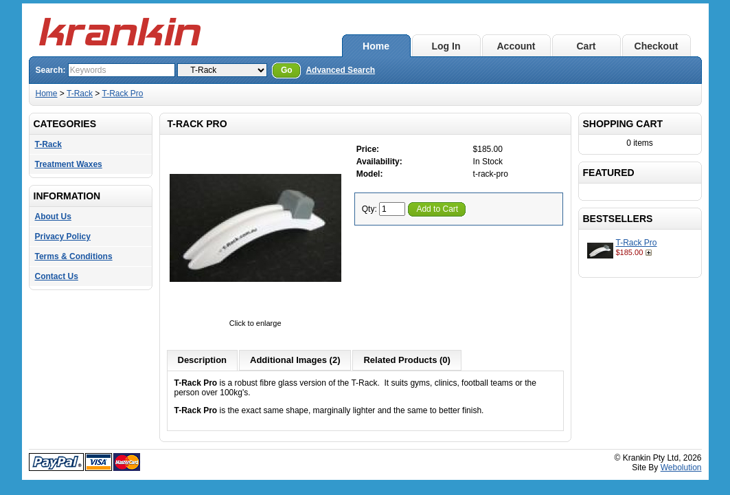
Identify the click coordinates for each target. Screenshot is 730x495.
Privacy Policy (63, 236)
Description (202, 360)
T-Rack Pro (122, 93)
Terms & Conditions (74, 256)
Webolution (681, 467)
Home (376, 46)
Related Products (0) (406, 360)
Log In (446, 46)
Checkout (656, 46)
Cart (585, 46)
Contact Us (56, 276)
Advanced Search (340, 70)
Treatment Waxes (68, 164)
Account (516, 46)
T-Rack (80, 93)
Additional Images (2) (295, 360)
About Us (53, 216)
